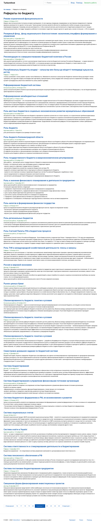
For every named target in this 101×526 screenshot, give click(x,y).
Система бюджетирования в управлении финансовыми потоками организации (41, 381)
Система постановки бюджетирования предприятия (29, 468)
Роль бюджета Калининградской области (23, 137)
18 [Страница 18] (25, 506)
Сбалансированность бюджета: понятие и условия (28, 300)
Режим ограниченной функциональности (23, 18)
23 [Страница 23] (51, 506)
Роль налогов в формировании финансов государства (29, 203)
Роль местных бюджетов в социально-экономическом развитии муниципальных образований (49, 111)
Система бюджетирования (16, 366)
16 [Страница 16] (17, 506)
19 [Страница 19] (29, 506)
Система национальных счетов (18, 412)
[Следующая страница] (66, 506)
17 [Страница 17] (21, 506)
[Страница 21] (40, 506)
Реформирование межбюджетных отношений (26, 96)
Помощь (79, 3)
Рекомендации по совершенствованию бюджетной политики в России (37, 56)
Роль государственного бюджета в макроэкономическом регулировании (38, 158)
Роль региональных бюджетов (18, 218)
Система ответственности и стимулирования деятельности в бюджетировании (41, 446)
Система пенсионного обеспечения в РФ (23, 455)
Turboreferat (16, 520)
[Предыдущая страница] (9, 506)
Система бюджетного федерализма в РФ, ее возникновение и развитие (38, 397)
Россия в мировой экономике (18, 265)
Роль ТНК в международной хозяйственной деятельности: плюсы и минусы (40, 248)
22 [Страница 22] (47, 506)
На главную (7, 9)
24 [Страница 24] (55, 506)
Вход (72, 3)
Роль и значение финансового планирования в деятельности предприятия (39, 180)
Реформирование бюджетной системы (22, 85)
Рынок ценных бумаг (14, 283)
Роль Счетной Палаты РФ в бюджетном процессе (27, 231)
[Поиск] (56, 3)
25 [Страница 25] (59, 506)
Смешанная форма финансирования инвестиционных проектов (34, 483)
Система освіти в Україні (15, 429)
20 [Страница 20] (33, 506)
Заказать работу (90, 3)
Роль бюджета (11, 128)
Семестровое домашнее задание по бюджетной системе (31, 351)
